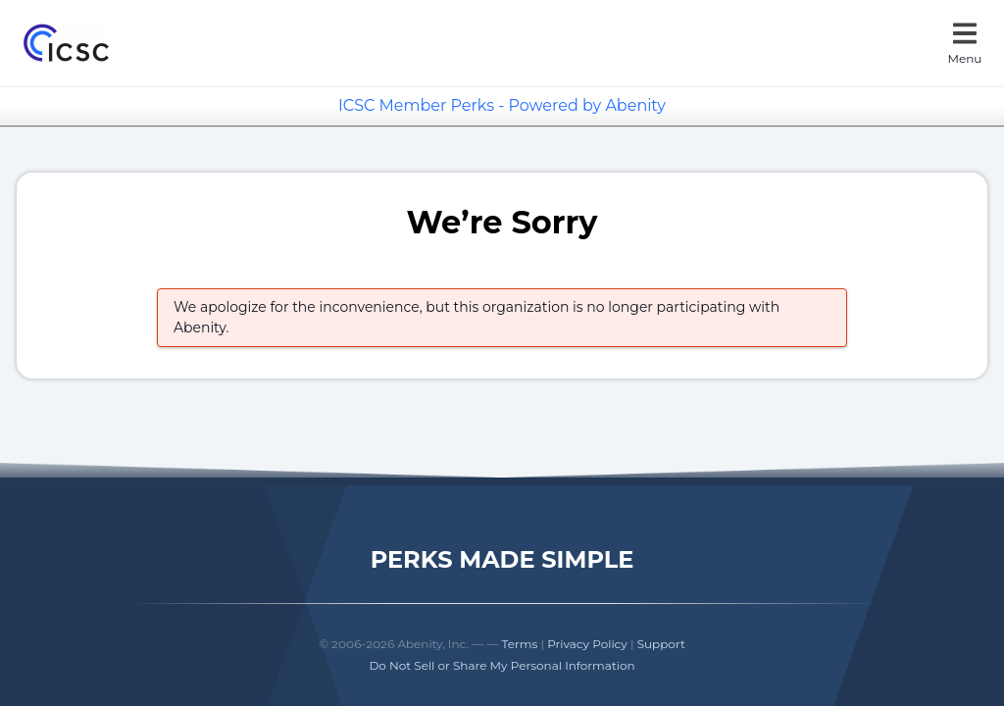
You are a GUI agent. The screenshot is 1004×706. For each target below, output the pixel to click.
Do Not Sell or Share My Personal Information (501, 665)
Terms (520, 643)
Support (661, 643)
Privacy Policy (587, 643)
